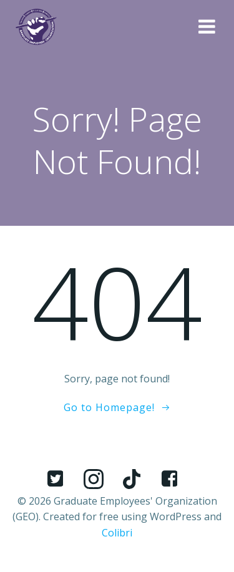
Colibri (117, 533)
